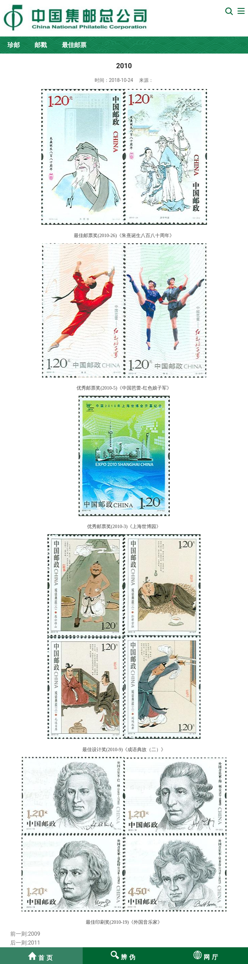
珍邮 (14, 44)
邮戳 (41, 44)
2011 (34, 942)
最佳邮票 (74, 44)
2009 (34, 934)
